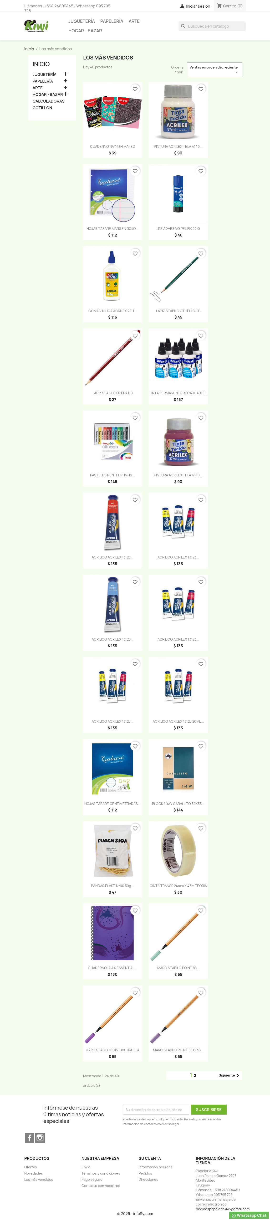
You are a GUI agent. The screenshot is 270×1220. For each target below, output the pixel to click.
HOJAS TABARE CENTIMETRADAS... (112, 803)
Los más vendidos (38, 1179)
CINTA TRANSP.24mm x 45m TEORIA (178, 886)
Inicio (41, 64)
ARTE (134, 21)
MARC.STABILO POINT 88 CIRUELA (112, 1050)
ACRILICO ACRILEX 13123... (112, 557)
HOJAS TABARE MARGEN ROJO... (112, 228)
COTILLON (42, 107)
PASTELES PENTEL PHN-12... (112, 475)
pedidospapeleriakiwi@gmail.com (223, 1209)
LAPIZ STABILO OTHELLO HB (178, 311)
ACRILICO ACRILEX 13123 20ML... (178, 721)
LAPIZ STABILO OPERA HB (112, 393)
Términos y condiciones (101, 1173)
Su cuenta (150, 1158)
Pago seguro (92, 1179)
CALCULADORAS (49, 101)
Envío (86, 1167)
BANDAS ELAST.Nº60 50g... (112, 886)
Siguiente (230, 1075)
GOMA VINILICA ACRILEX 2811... (112, 311)
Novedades (33, 1173)
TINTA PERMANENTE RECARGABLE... (178, 393)
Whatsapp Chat (248, 1215)
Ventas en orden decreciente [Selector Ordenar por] (215, 70)
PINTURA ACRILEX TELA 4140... (178, 146)
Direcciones (148, 1179)
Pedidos (145, 1173)
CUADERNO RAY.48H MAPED (112, 146)
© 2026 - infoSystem (135, 1213)
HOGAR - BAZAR (85, 31)
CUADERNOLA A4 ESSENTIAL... (112, 968)
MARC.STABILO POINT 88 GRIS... (178, 1050)
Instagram (40, 1138)
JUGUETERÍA (81, 21)
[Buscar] (212, 26)
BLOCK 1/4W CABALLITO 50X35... (178, 803)
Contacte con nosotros (101, 1185)
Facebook (29, 1138)
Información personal (156, 1167)
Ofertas (30, 1167)
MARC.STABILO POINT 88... (178, 968)
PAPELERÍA (111, 21)
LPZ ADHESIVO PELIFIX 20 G (178, 228)
